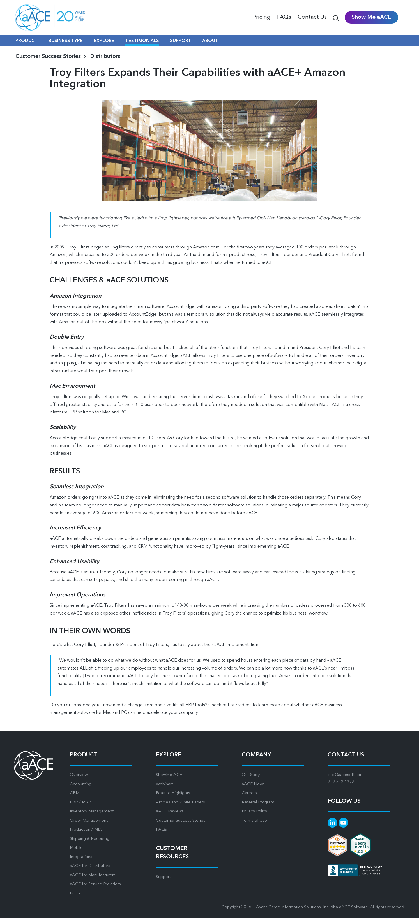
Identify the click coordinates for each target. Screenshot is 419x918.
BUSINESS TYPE (66, 41)
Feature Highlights (173, 793)
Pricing (76, 893)
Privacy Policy (254, 811)
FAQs (161, 830)
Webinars (165, 784)
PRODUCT (26, 41)
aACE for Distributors (90, 866)
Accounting (80, 784)
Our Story (251, 775)
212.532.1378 (341, 782)
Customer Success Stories (180, 821)
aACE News (253, 784)
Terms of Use (254, 821)
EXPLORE (104, 41)
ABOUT (210, 41)
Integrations (81, 857)
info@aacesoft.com (346, 775)
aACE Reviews (170, 811)
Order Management (89, 821)
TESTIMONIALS (142, 41)
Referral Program (258, 802)
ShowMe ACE (169, 775)
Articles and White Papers (180, 802)
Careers (249, 793)
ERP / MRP (80, 802)
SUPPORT (180, 41)
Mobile (76, 848)
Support (163, 877)
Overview (79, 775)
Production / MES (86, 830)
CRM (74, 793)
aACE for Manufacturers (93, 875)
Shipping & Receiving (89, 839)
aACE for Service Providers (95, 884)
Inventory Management (92, 811)
